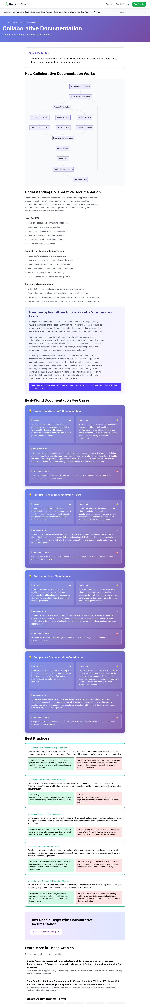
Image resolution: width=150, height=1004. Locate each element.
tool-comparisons (16, 12)
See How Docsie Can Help (46, 932)
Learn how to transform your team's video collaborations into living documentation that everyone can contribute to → (74, 386)
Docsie (109, 4)
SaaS (27, 12)
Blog (23, 4)
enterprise (79, 12)
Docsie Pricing (122, 4)
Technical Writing (92, 12)
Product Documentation (56, 12)
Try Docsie (139, 4)
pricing (71, 12)
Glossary (11, 22)
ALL (6, 12)
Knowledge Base (37, 12)
